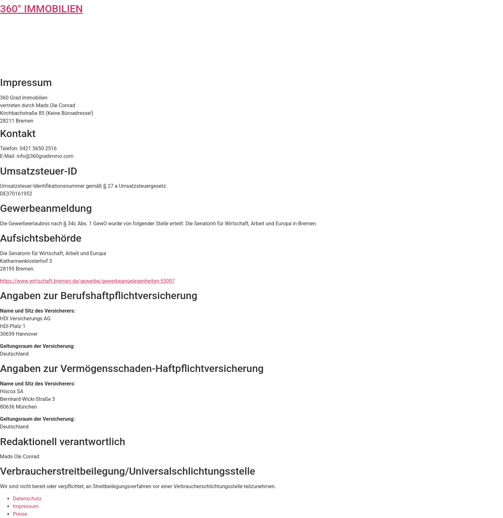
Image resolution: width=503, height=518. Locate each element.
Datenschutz (27, 499)
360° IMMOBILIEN (41, 9)
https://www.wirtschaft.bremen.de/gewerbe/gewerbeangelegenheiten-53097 (87, 281)
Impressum (26, 506)
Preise (20, 514)
